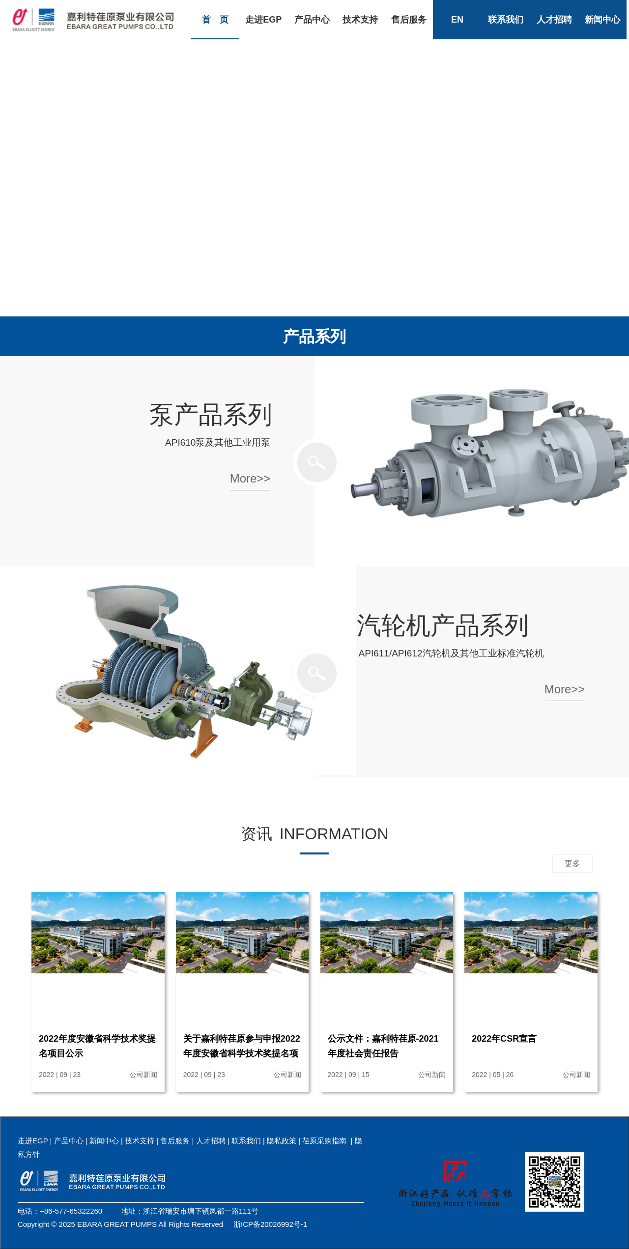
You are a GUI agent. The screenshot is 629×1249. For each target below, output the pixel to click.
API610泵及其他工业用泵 (217, 442)
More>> (250, 478)
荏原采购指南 (324, 1140)
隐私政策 (281, 1140)
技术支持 (360, 20)
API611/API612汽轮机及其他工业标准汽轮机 (451, 653)
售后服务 (409, 20)
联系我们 (505, 20)
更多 (572, 863)
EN (457, 20)
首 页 (215, 20)
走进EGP (263, 20)
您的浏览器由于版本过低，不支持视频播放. (314, 157)
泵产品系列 (210, 414)
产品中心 (312, 20)
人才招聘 (554, 20)
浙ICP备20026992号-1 (270, 1224)
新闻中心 (602, 20)
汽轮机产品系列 (443, 625)
